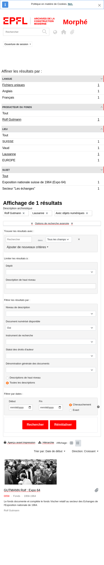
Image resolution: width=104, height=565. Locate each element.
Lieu (5, 129)
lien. (70, 4)
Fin (40, 401)
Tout (5, 113)
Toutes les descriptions (22, 382)
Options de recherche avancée (52, 223)
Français (50, 98)
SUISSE (50, 142)
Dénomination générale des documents (27, 363)
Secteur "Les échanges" (50, 189)
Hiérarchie (46, 442)
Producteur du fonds (17, 107)
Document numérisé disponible (23, 321)
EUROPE (50, 160)
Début (12, 401)
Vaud (50, 148)
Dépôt (9, 265)
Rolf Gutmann (50, 120)
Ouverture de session (16, 44)
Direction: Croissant (84, 451)
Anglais (50, 92)
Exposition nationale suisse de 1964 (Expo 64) (50, 183)
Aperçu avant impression (19, 442)
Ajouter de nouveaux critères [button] (26, 247)
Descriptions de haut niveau (25, 377)
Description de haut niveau (20, 279)
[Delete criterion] (79, 239)
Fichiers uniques (50, 85)
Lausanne (50, 154)
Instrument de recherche (19, 335)
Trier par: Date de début (48, 451)
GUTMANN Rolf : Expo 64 (22, 490)
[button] (63, 32)
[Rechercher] (21, 32)
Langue (7, 78)
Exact (76, 409)
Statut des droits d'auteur (20, 349)
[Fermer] (99, 5)
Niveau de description (18, 307)
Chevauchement (82, 404)
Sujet (6, 170)
